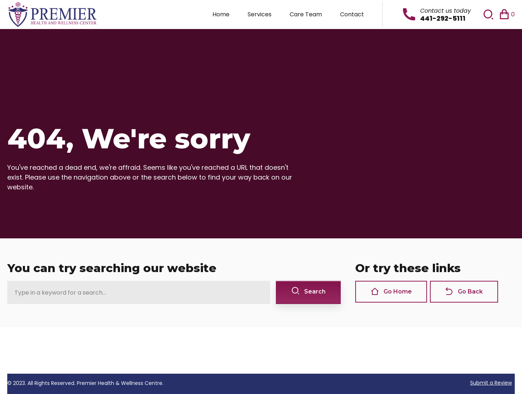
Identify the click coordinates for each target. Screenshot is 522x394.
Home (220, 14)
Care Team (306, 14)
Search (308, 291)
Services (260, 14)
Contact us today (445, 11)
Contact (352, 14)
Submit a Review (491, 382)
